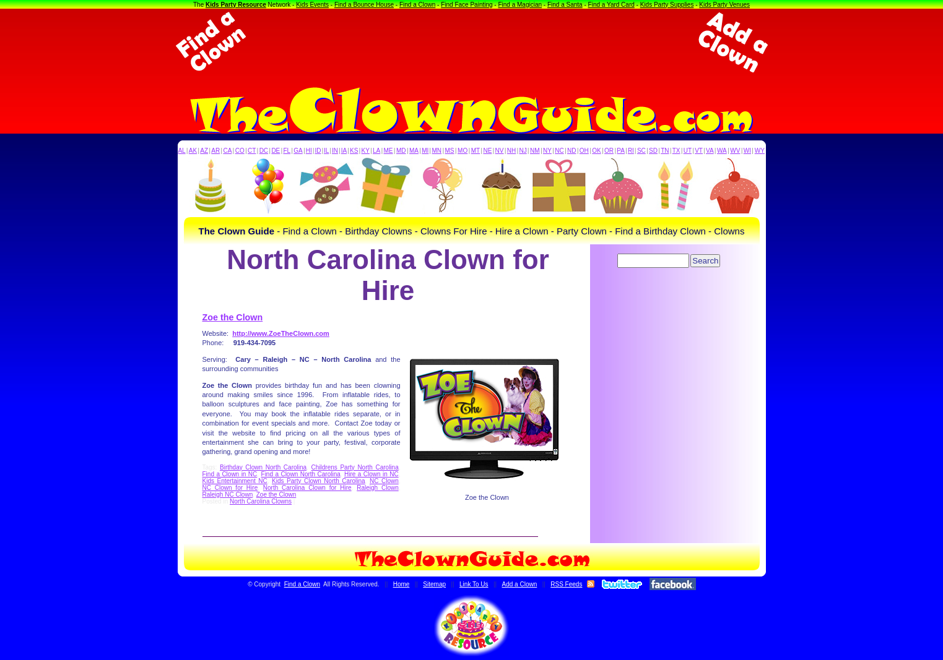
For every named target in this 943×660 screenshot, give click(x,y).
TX (676, 150)
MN (437, 150)
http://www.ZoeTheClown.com (280, 333)
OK (596, 150)
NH (511, 150)
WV (735, 150)
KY (366, 150)
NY (547, 150)
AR (215, 150)
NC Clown (384, 481)
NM (535, 150)
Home (401, 584)
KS (354, 150)
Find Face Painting (466, 4)
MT (475, 150)
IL (326, 150)
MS (449, 150)
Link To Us (474, 584)
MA (414, 150)
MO (462, 150)
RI (631, 150)
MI (425, 150)
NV (499, 150)
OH (584, 150)
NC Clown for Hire (230, 487)
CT (252, 150)
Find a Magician (520, 4)
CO (240, 150)
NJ (522, 150)
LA (376, 150)
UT (688, 150)
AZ (204, 150)
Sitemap (434, 584)
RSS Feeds (566, 584)
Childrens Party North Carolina (355, 467)
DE (275, 150)
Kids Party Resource (236, 4)
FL (286, 150)
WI (747, 150)
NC (559, 150)
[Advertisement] (471, 42)
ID (318, 150)
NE (487, 150)
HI (309, 150)
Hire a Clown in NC (371, 474)
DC (263, 150)
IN (335, 150)
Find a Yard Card (611, 4)
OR (609, 150)
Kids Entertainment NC (234, 481)
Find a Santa (565, 4)
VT (699, 150)
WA (722, 150)
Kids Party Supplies (667, 4)
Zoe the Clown (232, 317)
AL (181, 150)
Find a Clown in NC (230, 474)
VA (710, 150)
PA (621, 150)
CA (227, 150)
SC (641, 150)
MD (401, 150)
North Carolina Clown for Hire (307, 487)
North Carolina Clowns (261, 501)
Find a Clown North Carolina (301, 474)
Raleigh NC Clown (227, 494)
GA (297, 150)
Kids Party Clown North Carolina (318, 481)
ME (388, 150)
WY (760, 150)
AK (193, 150)
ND (571, 150)
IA (344, 150)
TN (665, 150)
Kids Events (312, 4)
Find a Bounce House (364, 4)
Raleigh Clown (378, 487)
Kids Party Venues (724, 4)
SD (653, 150)
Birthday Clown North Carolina (263, 467)
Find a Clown (417, 4)
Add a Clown (519, 584)
